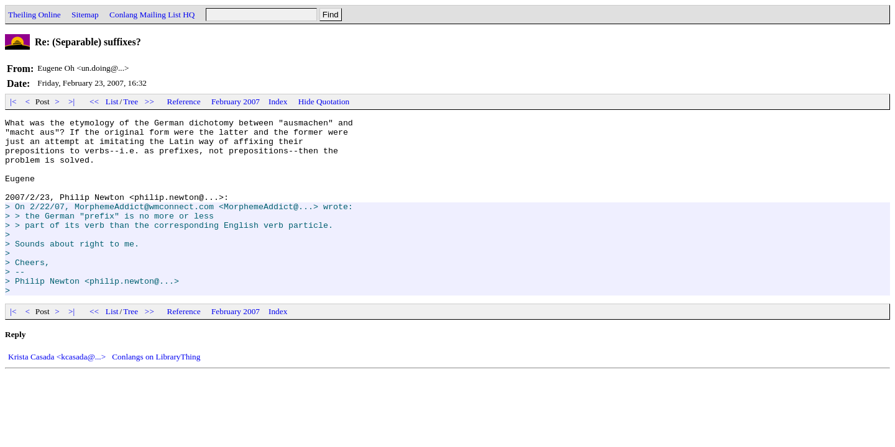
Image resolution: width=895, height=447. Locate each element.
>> (150, 101)
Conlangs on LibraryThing (156, 392)
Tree (130, 101)
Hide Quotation (324, 101)
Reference (184, 101)
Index (277, 101)
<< (94, 101)
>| (72, 101)
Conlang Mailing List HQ (152, 14)
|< (13, 101)
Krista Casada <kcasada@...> (57, 392)
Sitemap (85, 14)
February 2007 (235, 101)
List (112, 101)
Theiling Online (34, 14)
